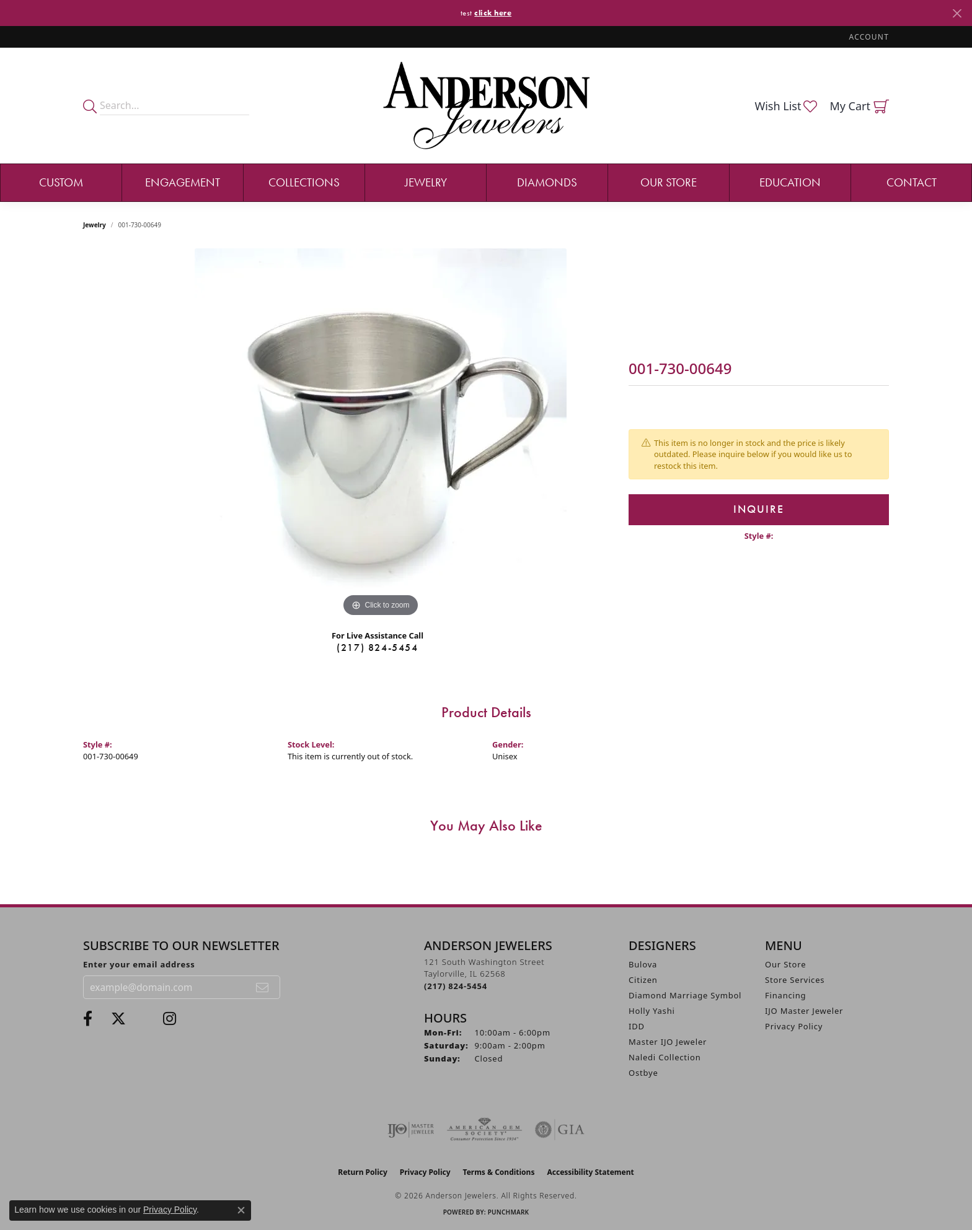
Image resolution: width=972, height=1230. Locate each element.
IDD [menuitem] (637, 1026)
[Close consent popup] (241, 1210)
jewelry (94, 224)
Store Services (794, 979)
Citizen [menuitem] (643, 979)
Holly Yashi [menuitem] (652, 1010)
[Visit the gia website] (560, 1129)
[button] (868, 37)
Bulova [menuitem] (643, 964)
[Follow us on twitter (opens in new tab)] (118, 1018)
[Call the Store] (455, 986)
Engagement (182, 182)
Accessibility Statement (590, 1172)
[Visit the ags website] (484, 1129)
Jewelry (426, 182)
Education (790, 182)
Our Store (668, 182)
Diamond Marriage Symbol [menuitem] (685, 995)
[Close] (957, 13)
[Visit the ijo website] (410, 1129)
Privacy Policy (794, 1026)
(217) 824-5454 (377, 647)
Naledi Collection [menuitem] (665, 1057)
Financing (785, 995)
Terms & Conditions (499, 1172)
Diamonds (547, 182)
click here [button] (492, 12)
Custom (61, 182)
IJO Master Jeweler (804, 1010)
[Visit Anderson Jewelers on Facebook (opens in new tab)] (88, 1018)
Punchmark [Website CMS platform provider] (508, 1212)
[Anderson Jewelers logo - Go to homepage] (486, 106)
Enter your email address (139, 964)
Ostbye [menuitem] (643, 1072)
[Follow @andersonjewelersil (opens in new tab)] (169, 1018)
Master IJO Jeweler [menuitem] (668, 1041)
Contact (911, 182)
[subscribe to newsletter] (263, 987)
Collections (304, 182)
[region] (381, 434)
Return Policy (362, 1172)
